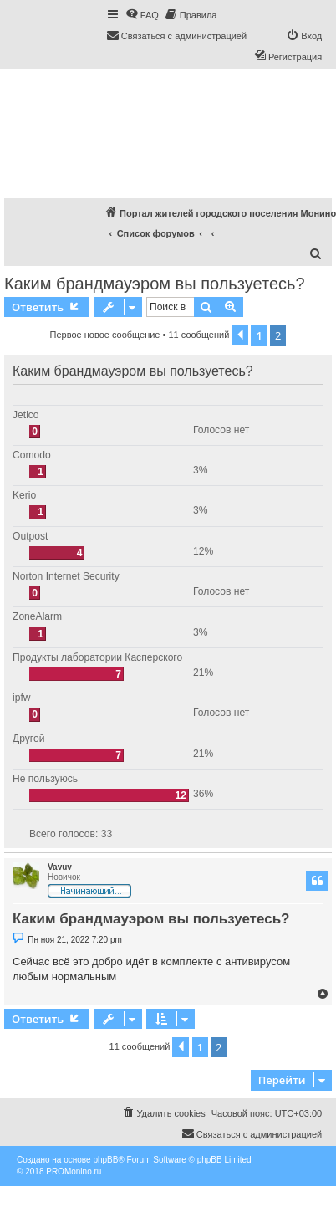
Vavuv (60, 867)
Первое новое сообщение (105, 335)
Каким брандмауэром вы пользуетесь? (154, 283)
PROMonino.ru (73, 1171)
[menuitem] (142, 15)
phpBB (105, 1159)
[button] (240, 335)
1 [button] (259, 335)
